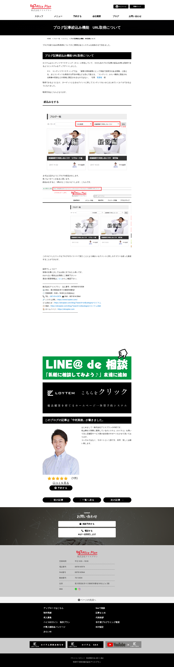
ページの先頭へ (87, 600)
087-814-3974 (55, 296)
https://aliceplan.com (66, 309)
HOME (49, 38)
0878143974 (80, 567)
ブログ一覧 (56, 38)
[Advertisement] (87, 331)
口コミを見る (61, 483)
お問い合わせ (135, 16)
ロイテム (65, 38)
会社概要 (96, 16)
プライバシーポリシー (77, 658)
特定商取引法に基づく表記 (95, 658)
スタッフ (39, 16)
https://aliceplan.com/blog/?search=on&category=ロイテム (77, 303)
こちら (59, 279)
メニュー (58, 16)
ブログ (116, 16)
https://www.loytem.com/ (67, 300)
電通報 (99, 77)
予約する (77, 16)
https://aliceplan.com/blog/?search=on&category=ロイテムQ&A (75, 306)
